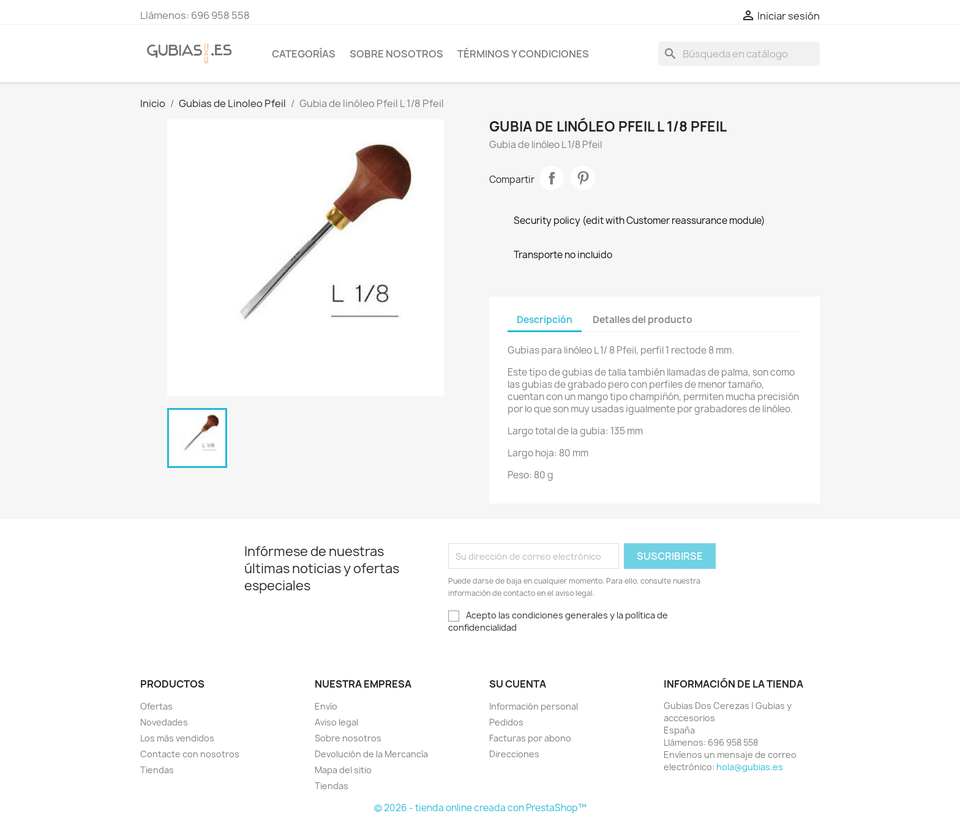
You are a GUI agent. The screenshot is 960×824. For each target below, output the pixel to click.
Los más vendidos (177, 738)
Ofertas (156, 706)
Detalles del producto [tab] (642, 319)
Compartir (551, 178)
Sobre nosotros (396, 54)
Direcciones (514, 754)
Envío (326, 706)
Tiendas (157, 770)
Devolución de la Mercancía (371, 754)
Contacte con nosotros (189, 754)
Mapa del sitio (343, 770)
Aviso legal (336, 722)
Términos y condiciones (523, 54)
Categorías (304, 54)
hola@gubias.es (749, 767)
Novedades (164, 722)
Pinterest (583, 178)
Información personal (533, 706)
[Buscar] (739, 54)
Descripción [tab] (544, 319)
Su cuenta (517, 684)
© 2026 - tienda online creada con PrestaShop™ (480, 807)
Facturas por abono (530, 738)
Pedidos (506, 722)
